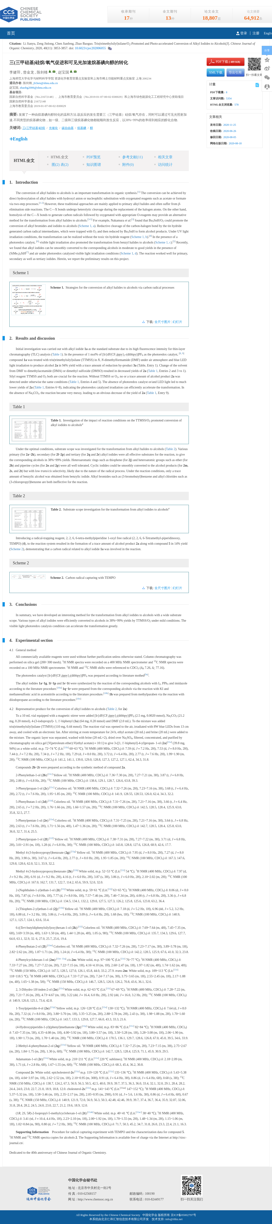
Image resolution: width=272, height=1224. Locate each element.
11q (63, 958)
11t (108, 988)
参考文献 (131, 157)
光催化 (53, 128)
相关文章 (163, 157)
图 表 (57, 165)
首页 (11, 33)
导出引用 (235, 72)
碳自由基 (68, 128)
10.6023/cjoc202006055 (90, 48)
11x (96, 1058)
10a (59, 687)
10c (78, 698)
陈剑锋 (42, 72)
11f (51, 838)
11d (50, 800)
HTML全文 (57, 157)
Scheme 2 (17, 549)
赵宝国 (63, 72)
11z (88, 1088)
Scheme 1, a (86, 226)
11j (63, 889)
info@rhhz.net (173, 1219)
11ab (90, 1112)
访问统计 (163, 165)
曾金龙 (28, 72)
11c (50, 774)
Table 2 (170, 449)
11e (51, 819)
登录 (241, 33)
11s (61, 988)
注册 (256, 33)
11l (80, 926)
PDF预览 (91, 157)
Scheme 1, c (163, 242)
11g (73, 851)
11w (63, 1045)
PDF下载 (218, 61)
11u (104, 1007)
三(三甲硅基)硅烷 (33, 128)
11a (169, 742)
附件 (126, 165)
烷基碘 (81, 128)
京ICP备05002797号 (183, 1215)
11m (50, 945)
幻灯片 (177, 322)
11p (53, 1007)
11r (123, 958)
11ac (138, 1112)
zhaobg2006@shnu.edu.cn (35, 87)
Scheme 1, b (139, 237)
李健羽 (14, 72)
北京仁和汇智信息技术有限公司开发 (125, 1219)
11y (77, 1071)
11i (122, 870)
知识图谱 (92, 165)
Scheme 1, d (128, 253)
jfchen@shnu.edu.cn (45, 83)
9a (146, 674)
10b (106, 693)
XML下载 (215, 72)
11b (66, 747)
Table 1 (57, 354)
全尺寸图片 (163, 322)
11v (131, 1026)
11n (58, 958)
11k (61, 908)
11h (75, 870)
